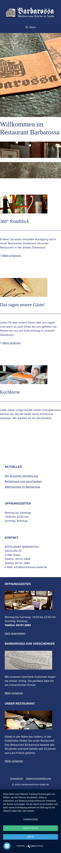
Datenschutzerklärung (38, 778)
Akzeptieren (30, 828)
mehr (30, 836)
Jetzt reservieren (15, 633)
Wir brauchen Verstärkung (21, 476)
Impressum (16, 778)
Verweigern (30, 819)
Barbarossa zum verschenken (23, 481)
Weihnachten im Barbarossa (22, 487)
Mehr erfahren (11, 255)
